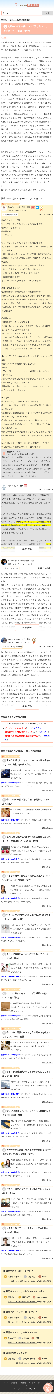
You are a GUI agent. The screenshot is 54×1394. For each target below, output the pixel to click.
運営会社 (14, 1383)
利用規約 (23, 1383)
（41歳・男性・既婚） (19, 207)
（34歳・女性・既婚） (20, 639)
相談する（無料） (48, 1388)
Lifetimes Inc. (24, 1389)
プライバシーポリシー (36, 1383)
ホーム (6, 1383)
